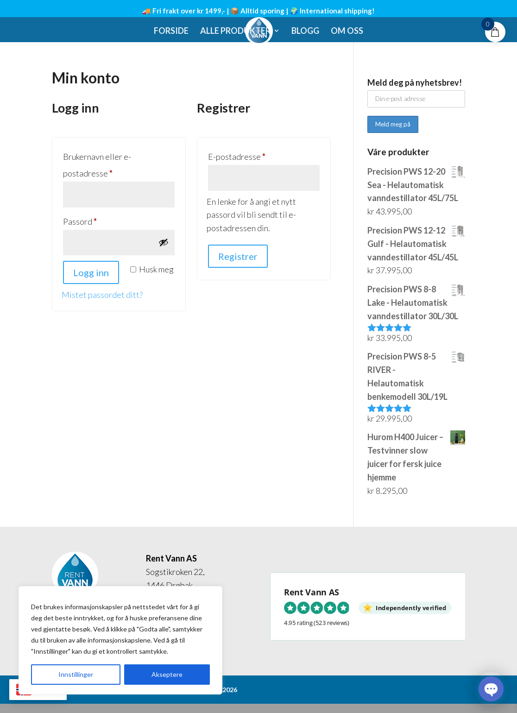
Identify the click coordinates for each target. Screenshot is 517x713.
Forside (171, 31)
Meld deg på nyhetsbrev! (414, 82)
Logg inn (91, 272)
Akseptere (167, 674)
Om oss (347, 31)
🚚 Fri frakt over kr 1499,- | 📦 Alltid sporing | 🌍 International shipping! (258, 10)
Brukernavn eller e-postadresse (102, 164)
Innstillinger (75, 674)
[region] (120, 640)
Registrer (238, 256)
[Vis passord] (163, 242)
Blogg (305, 31)
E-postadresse (251, 155)
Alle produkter (235, 31)
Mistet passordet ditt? (102, 295)
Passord (94, 220)
